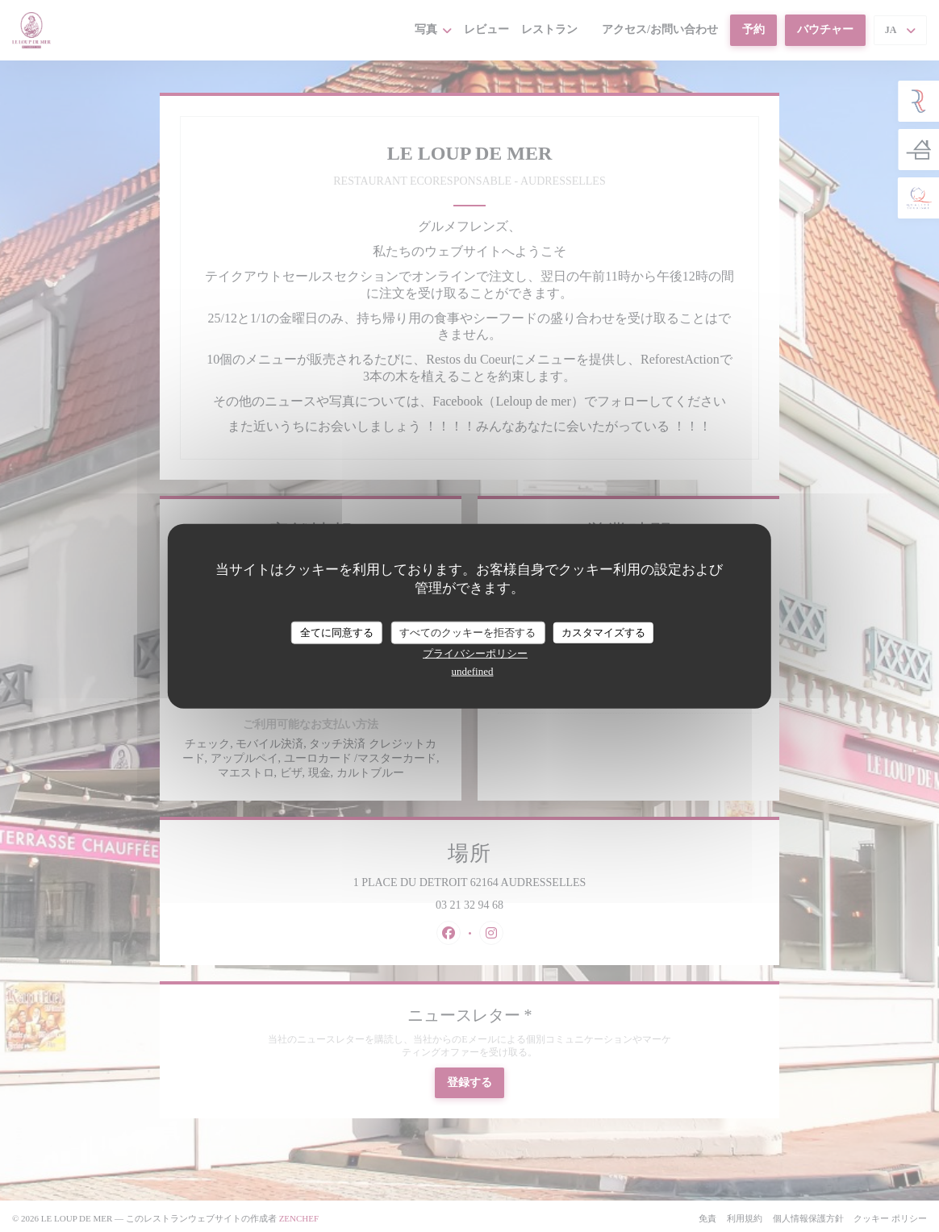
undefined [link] (473, 670)
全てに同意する (337, 632)
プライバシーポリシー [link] (475, 653)
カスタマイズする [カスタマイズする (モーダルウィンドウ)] (603, 632)
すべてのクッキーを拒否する (467, 632)
